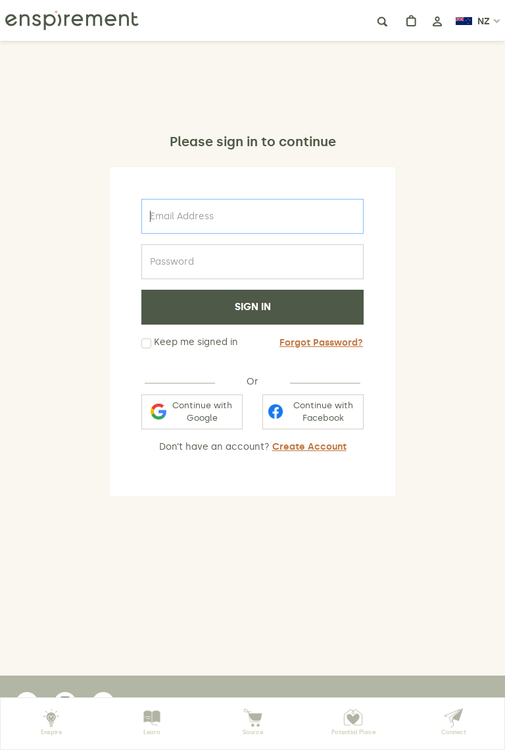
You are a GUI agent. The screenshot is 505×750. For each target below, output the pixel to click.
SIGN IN (253, 307)
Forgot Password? (321, 342)
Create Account (309, 446)
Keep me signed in (189, 342)
